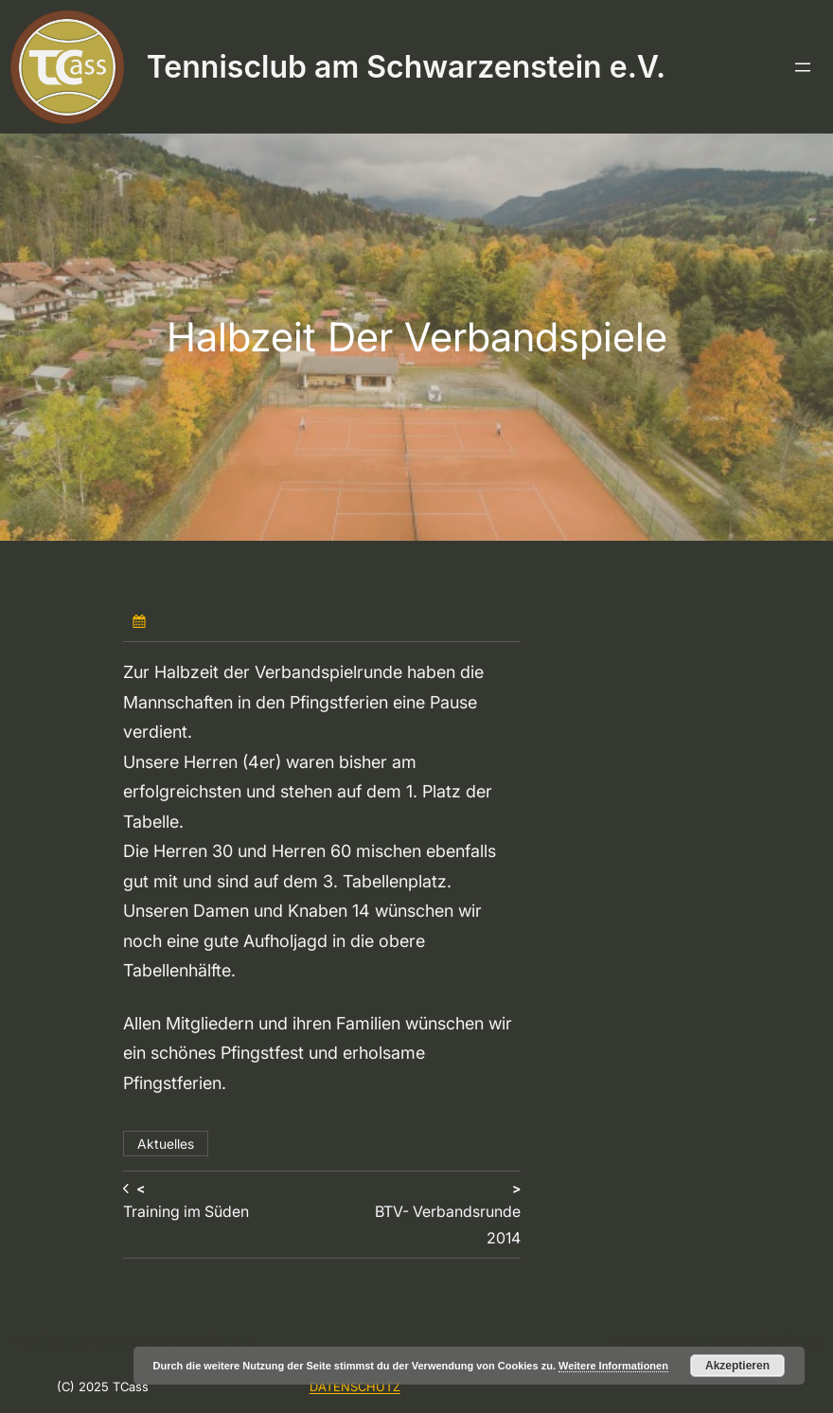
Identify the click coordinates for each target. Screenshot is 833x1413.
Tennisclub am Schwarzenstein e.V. (406, 66)
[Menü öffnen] (803, 67)
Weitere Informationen (613, 1365)
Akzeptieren (737, 1365)
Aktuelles (165, 1144)
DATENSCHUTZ (355, 1386)
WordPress (786, 1341)
